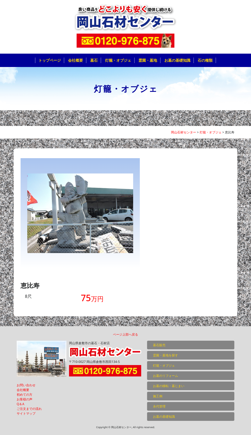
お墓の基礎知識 (177, 60)
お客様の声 (24, 399)
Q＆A (20, 404)
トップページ (49, 60)
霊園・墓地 (147, 60)
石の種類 (205, 60)
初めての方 (24, 394)
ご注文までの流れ (29, 409)
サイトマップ (26, 413)
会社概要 (75, 60)
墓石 (94, 60)
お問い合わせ (26, 385)
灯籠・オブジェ (118, 60)
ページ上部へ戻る (125, 334)
